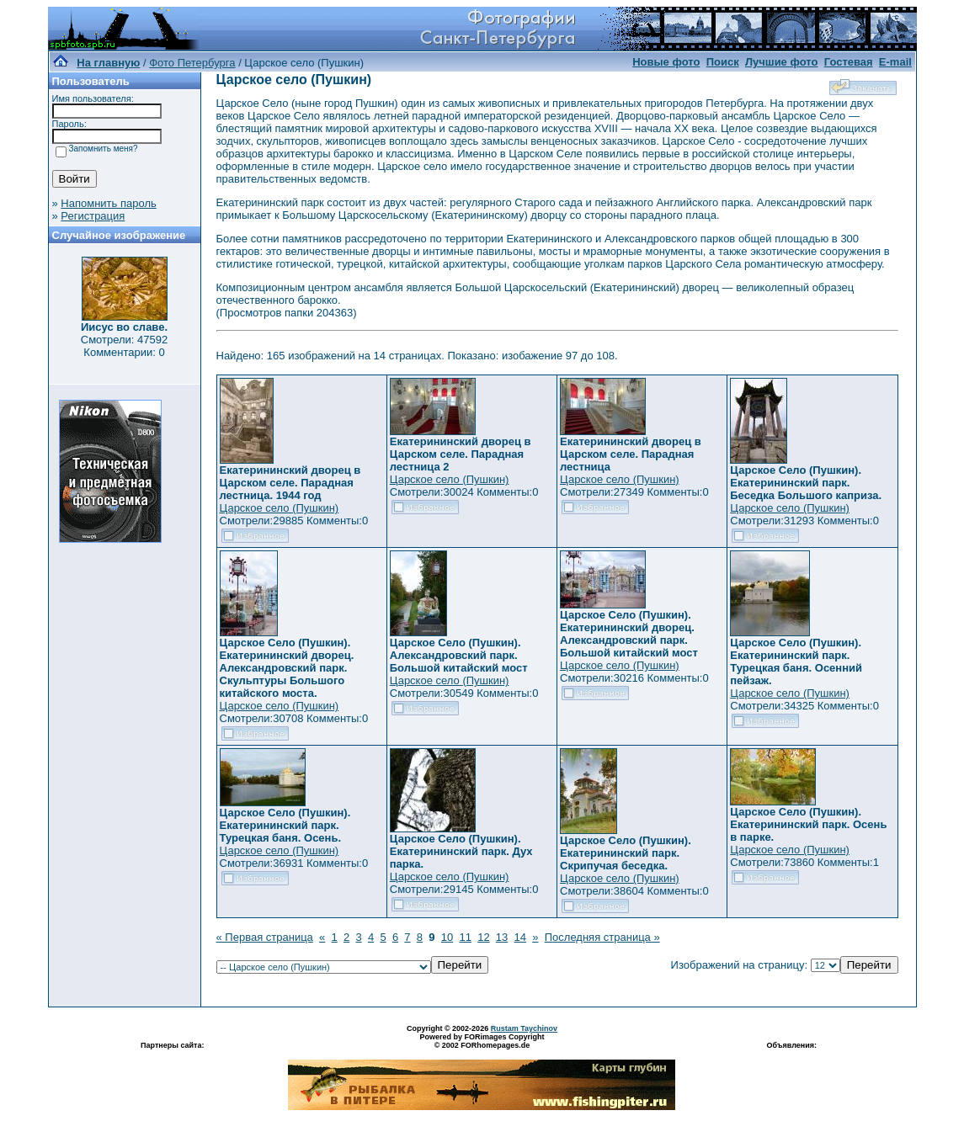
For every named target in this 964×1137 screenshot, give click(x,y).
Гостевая (848, 62)
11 (465, 937)
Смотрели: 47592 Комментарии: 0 (124, 346)
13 (502, 937)
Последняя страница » (602, 937)
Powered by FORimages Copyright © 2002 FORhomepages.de (481, 1041)
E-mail (895, 62)
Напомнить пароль (108, 203)
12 (483, 937)
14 (520, 937)
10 (447, 937)
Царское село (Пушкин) (279, 508)
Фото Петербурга (192, 62)
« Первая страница (264, 937)
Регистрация (93, 216)
